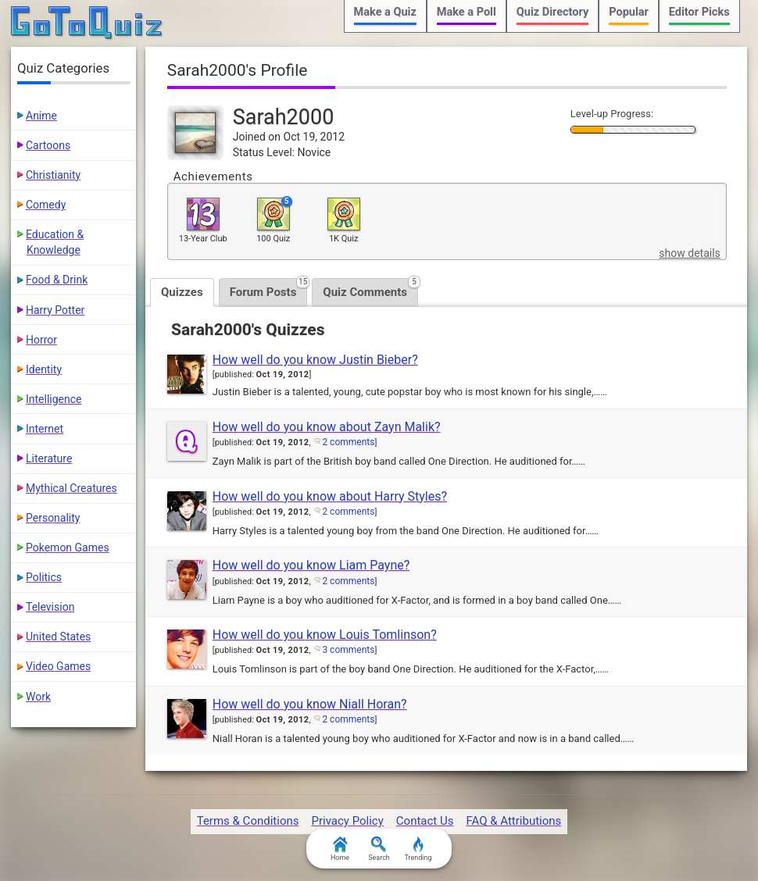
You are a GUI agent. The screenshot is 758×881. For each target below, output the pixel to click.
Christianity (53, 175)
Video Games (58, 666)
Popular (629, 12)
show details (689, 253)
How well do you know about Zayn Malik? (327, 426)
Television (50, 607)
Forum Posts (269, 288)
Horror (41, 339)
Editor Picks (699, 12)
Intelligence (54, 399)
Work (38, 696)
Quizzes (182, 292)
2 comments (348, 442)
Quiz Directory (552, 12)
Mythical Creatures (71, 488)
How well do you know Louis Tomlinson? (325, 634)
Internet (44, 429)
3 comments (348, 649)
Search (379, 848)
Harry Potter (55, 310)
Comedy (46, 204)
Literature (49, 458)
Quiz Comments (370, 288)
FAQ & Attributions (513, 821)
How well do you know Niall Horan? (310, 704)
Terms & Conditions (248, 821)
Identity (44, 369)
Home (340, 848)
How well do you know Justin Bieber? (315, 359)
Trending (417, 848)
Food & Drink (57, 279)
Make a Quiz (385, 12)
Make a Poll (466, 12)
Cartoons (48, 145)
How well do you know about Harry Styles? (330, 496)
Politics (44, 577)
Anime (41, 115)
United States (58, 636)
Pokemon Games (67, 547)
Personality (53, 518)
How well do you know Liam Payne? (311, 565)
